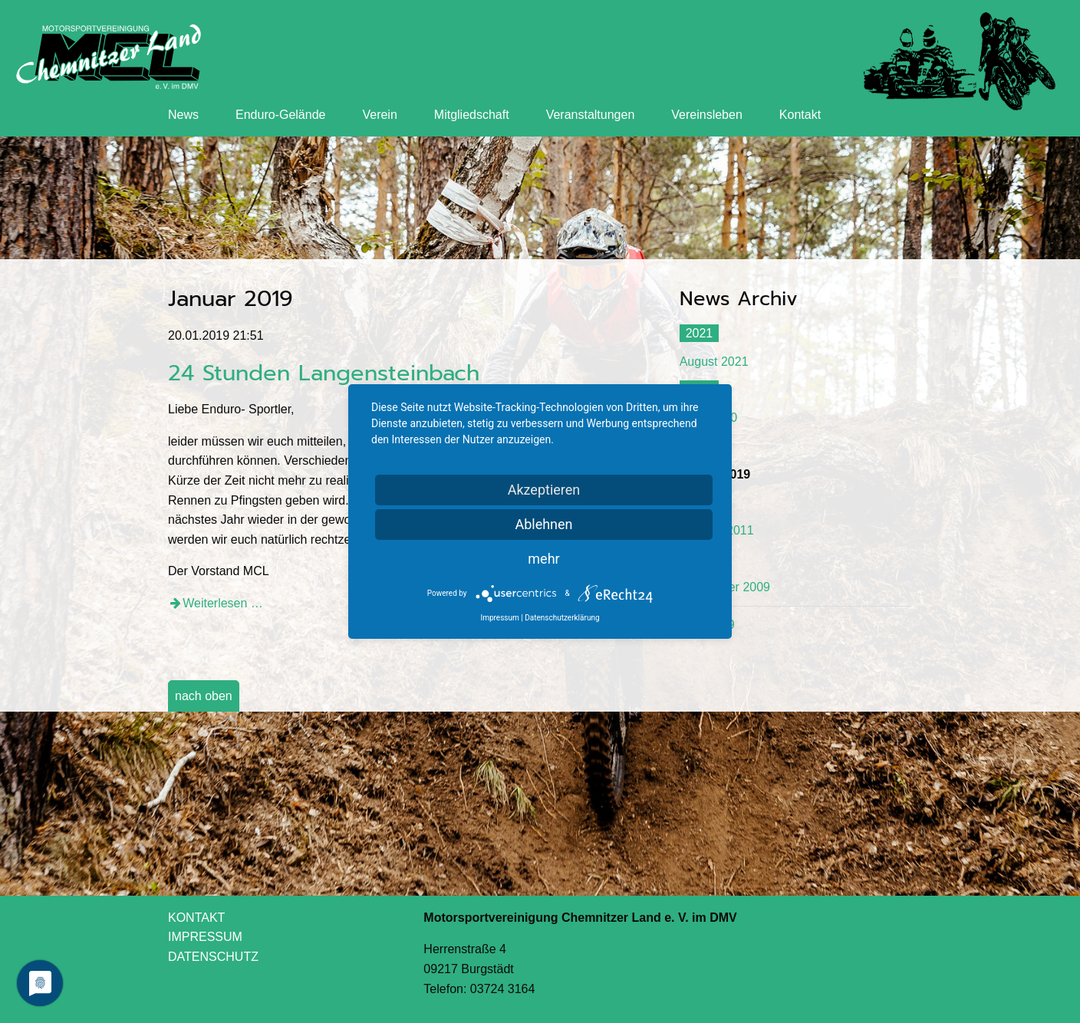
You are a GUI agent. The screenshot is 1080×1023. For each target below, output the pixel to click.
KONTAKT (196, 917)
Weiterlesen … (223, 603)
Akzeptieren (544, 490)
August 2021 (714, 361)
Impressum (499, 617)
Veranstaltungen (590, 114)
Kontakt (800, 114)
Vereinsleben (706, 114)
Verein (379, 114)
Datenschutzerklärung (562, 617)
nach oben (203, 695)
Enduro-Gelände (280, 114)
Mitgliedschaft (471, 114)
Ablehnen (543, 524)
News (183, 114)
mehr (543, 559)
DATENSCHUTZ (213, 956)
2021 (699, 333)
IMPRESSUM (205, 936)
